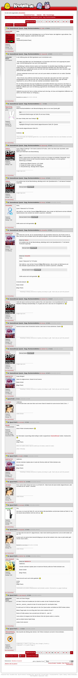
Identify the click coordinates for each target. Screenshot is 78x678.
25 (66, 21)
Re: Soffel (42, 28)
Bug (28, 17)
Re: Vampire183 (43, 54)
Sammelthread (55, 436)
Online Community (72, 674)
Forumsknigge (50, 15)
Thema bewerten (20, 25)
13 (49, 21)
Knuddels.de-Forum (10, 17)
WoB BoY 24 (28, 561)
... (43, 21)
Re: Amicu (42, 178)
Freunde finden (45, 674)
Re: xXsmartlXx (43, 230)
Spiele (61, 674)
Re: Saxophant (20, 529)
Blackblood (14, 660)
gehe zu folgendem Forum (38, 661)
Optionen (9, 25)
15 (55, 21)
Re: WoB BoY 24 (43, 299)
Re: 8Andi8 (19, 456)
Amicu (26, 240)
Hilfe (44, 15)
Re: (41, 103)
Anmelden (22, 13)
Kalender (39, 15)
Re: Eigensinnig (43, 145)
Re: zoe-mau (20, 422)
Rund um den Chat (21, 17)
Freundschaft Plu (54, 674)
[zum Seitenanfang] (9, 51)
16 (58, 21)
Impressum (41, 675)
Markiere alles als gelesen (11, 663)
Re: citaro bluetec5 (21, 595)
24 (63, 21)
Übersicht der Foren (29, 15)
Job (46, 675)
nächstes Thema (32, 655)
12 (46, 21)
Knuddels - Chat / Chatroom (63, 663)
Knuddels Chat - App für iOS (33, 674)
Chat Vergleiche (34, 675)
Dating (65, 674)
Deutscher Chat (5, 674)
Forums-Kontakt (52, 663)
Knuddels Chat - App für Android (18, 674)
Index (22, 655)
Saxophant (19, 660)
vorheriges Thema (12, 655)
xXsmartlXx (27, 255)
